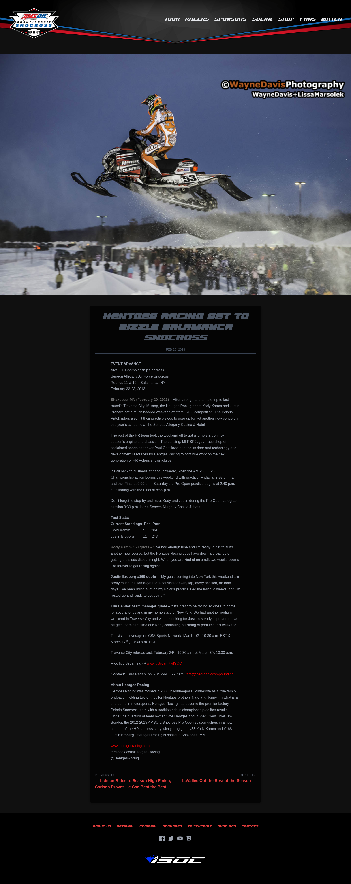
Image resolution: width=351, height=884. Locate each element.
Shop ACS (227, 826)
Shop (286, 19)
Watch (331, 19)
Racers (197, 19)
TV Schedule (200, 826)
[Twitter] (171, 838)
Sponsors (230, 19)
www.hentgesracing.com (130, 746)
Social (262, 19)
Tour (172, 19)
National (125, 826)
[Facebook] (162, 838)
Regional (148, 826)
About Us (102, 826)
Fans (308, 19)
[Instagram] (189, 838)
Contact (250, 826)
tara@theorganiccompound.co (210, 674)
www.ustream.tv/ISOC (164, 663)
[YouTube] (180, 838)
